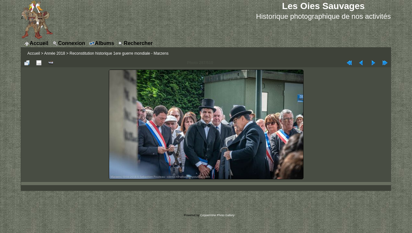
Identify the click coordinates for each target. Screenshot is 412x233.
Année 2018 (54, 53)
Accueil (34, 53)
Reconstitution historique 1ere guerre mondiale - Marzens (119, 53)
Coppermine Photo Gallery (217, 215)
